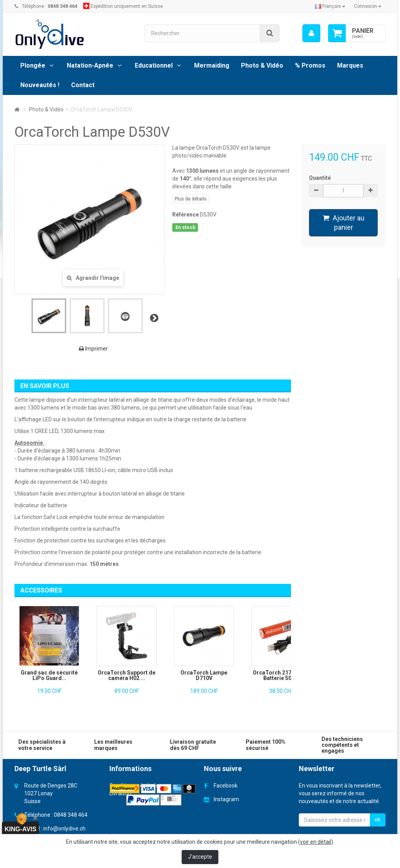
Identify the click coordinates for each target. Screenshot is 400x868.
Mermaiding (211, 65)
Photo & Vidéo (262, 65)
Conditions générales (135, 785)
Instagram (226, 799)
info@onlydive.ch (64, 828)
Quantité (320, 178)
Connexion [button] (367, 6)
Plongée (32, 65)
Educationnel (154, 65)
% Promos (310, 65)
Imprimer (93, 348)
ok (377, 819)
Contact (83, 85)
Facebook (226, 785)
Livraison (120, 793)
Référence (185, 214)
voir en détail (315, 842)
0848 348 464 (71, 815)
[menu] (311, 33)
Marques (350, 65)
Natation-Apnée (90, 65)
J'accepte (200, 857)
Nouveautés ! (39, 85)
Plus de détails (191, 199)
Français (330, 6)
